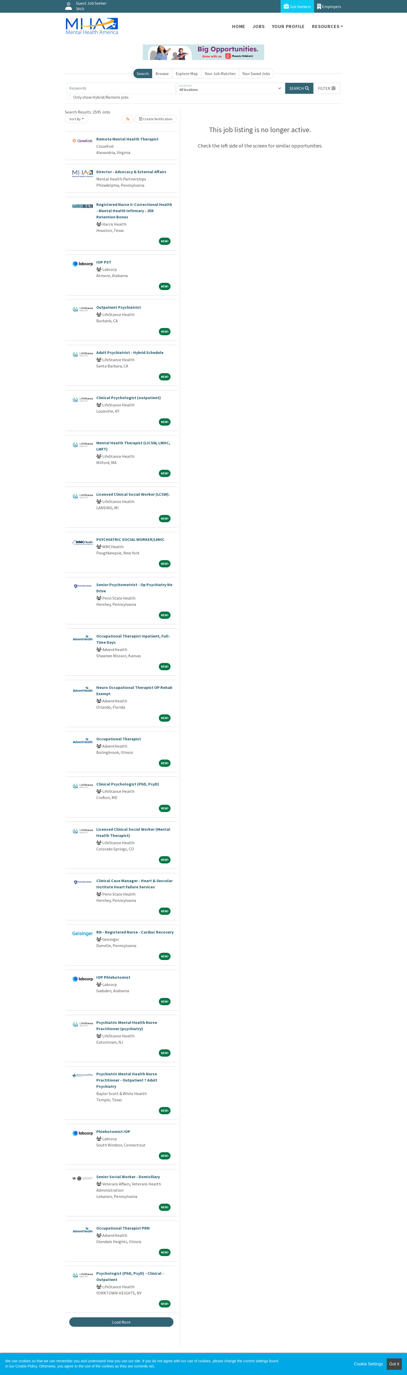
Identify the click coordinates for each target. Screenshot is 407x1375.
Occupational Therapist (118, 738)
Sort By (75, 119)
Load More (121, 1322)
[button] (327, 88)
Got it (394, 1364)
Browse (162, 73)
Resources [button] (325, 26)
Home (238, 26)
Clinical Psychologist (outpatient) (128, 397)
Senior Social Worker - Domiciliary (128, 1176)
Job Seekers (297, 6)
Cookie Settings (368, 1364)
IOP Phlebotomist (113, 977)
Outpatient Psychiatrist (118, 307)
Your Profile (288, 26)
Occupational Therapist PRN (123, 1228)
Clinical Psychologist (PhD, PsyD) (127, 784)
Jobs (258, 26)
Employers (329, 6)
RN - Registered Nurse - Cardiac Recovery (135, 932)
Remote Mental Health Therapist (127, 139)
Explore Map (187, 73)
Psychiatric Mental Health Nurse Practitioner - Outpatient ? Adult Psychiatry (126, 1080)
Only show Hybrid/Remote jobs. (101, 97)
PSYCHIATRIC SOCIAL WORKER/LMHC (130, 539)
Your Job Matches (220, 73)
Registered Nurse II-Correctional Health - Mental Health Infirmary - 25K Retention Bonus (134, 210)
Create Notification (155, 119)
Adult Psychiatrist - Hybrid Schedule (130, 352)
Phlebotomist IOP (113, 1131)
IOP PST (103, 262)
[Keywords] (121, 88)
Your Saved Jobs (256, 73)
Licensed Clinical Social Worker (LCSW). (133, 494)
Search (143, 73)
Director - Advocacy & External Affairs (131, 171)
